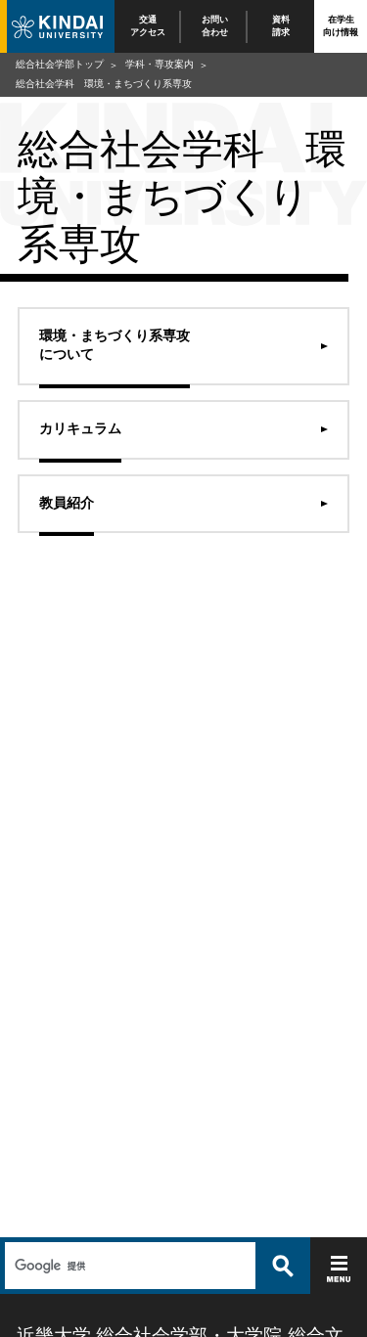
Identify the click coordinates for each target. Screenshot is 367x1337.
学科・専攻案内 (159, 64)
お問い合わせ (215, 26)
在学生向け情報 (340, 26)
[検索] (127, 1265)
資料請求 (281, 26)
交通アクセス (147, 26)
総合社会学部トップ (60, 64)
